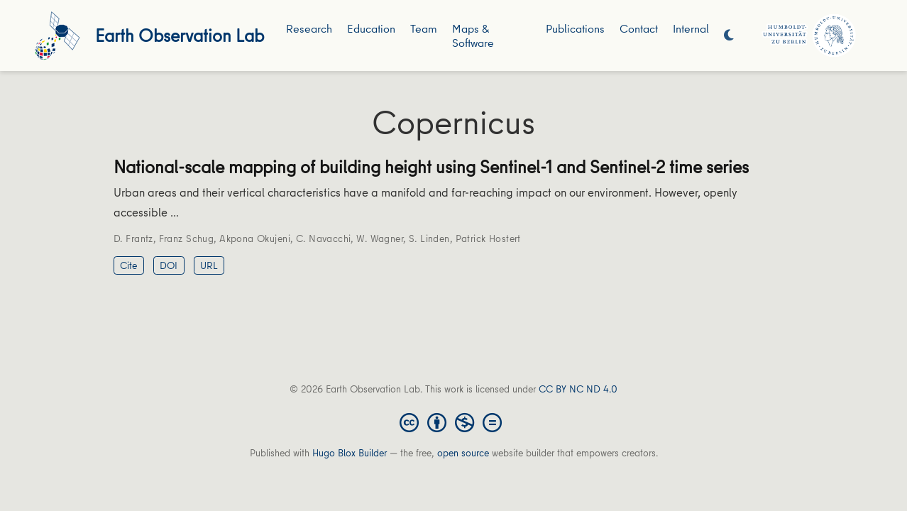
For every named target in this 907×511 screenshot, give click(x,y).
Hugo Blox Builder (349, 453)
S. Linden (429, 238)
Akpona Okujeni (254, 238)
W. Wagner (379, 238)
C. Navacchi (323, 238)
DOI (168, 265)
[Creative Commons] (453, 421)
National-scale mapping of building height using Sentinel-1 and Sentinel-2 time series (431, 166)
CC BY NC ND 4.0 (578, 389)
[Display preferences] (729, 36)
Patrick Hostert (488, 238)
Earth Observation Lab (179, 35)
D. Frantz (133, 238)
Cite (128, 265)
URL (209, 265)
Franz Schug (186, 238)
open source (463, 453)
